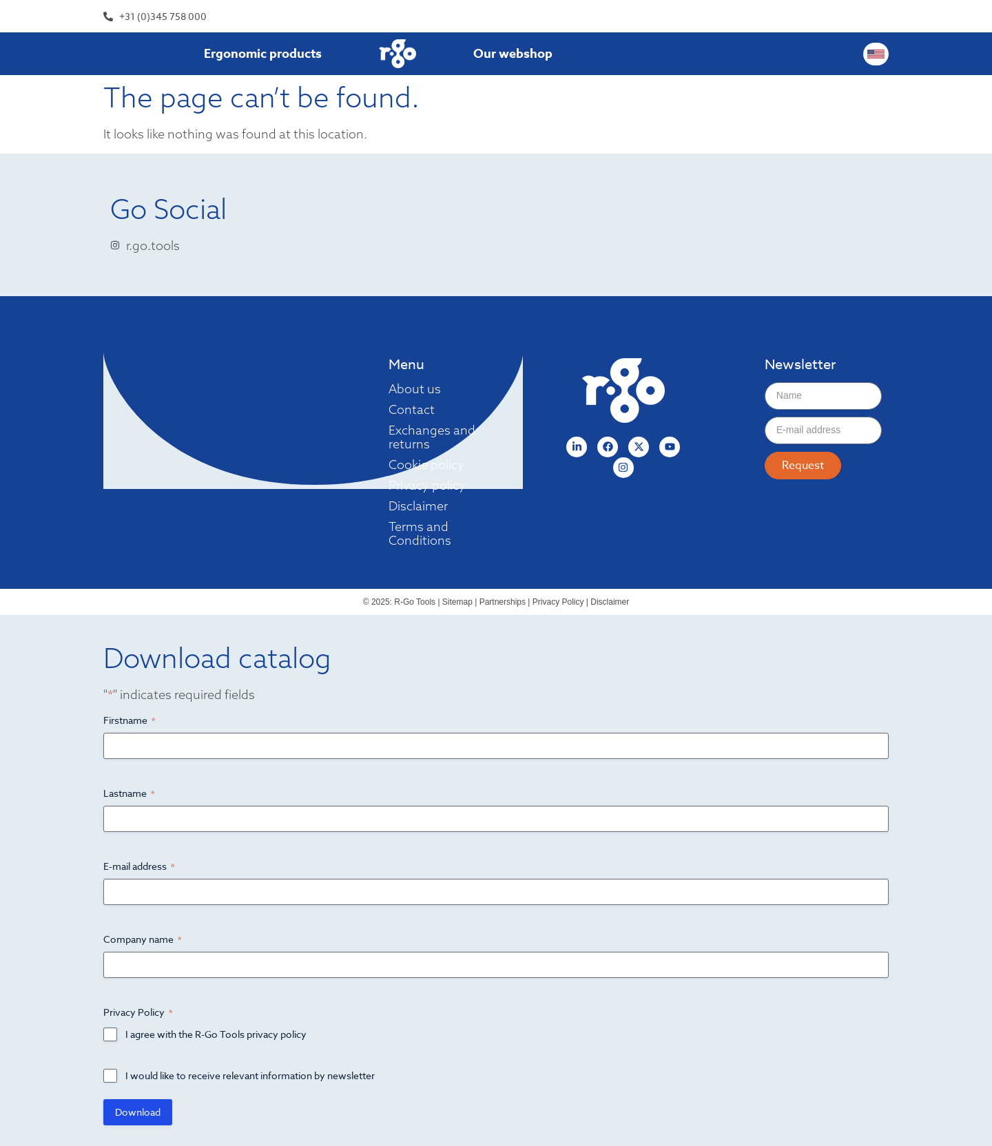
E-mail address (138, 866)
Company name (142, 939)
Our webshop (512, 54)
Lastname (128, 793)
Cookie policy (426, 465)
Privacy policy (427, 485)
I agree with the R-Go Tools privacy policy (216, 1034)
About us (415, 389)
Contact (412, 410)
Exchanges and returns (432, 437)
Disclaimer (418, 506)
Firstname (129, 720)
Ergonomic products (263, 54)
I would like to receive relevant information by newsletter (250, 1075)
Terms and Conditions (420, 534)
